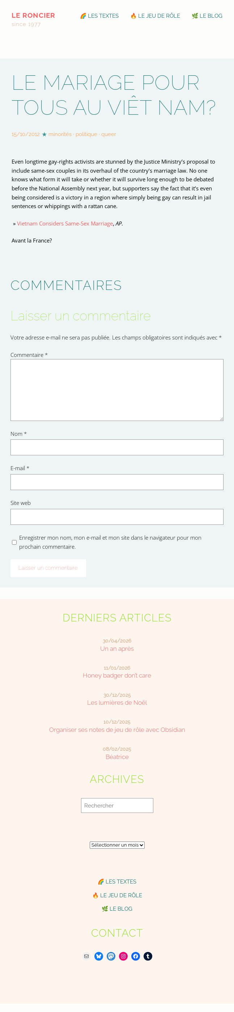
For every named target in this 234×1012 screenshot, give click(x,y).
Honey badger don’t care (117, 675)
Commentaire (29, 354)
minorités (60, 134)
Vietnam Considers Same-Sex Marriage (65, 223)
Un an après (117, 648)
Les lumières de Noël (117, 702)
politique (86, 134)
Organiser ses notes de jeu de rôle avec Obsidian (117, 729)
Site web (20, 502)
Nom (18, 433)
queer (108, 134)
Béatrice (117, 756)
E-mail (19, 468)
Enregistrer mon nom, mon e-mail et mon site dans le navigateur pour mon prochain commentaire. (110, 542)
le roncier (33, 15)
